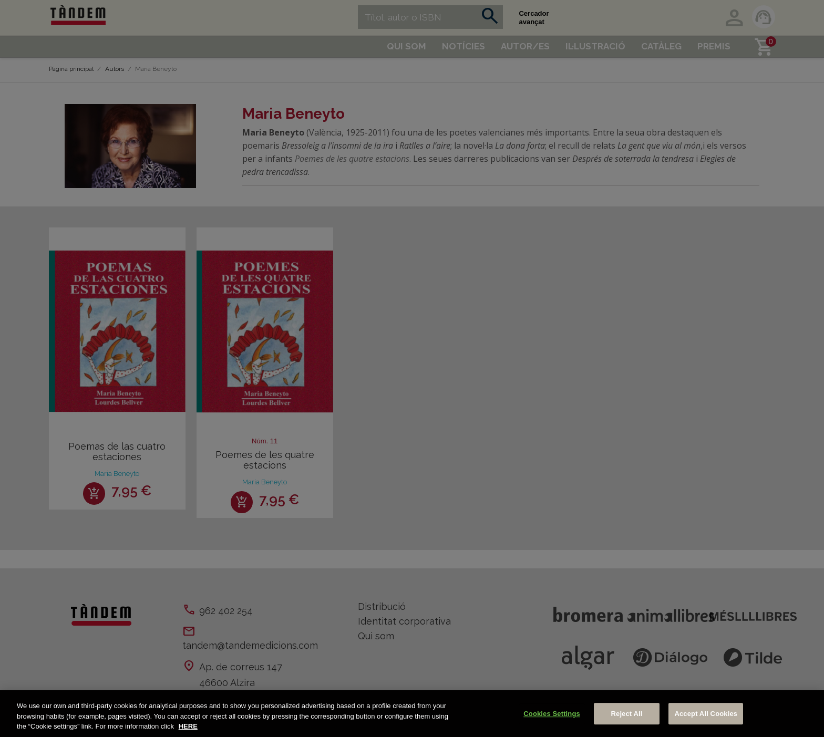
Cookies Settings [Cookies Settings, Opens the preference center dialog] (551, 714)
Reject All (627, 714)
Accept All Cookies (705, 714)
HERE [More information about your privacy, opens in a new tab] (188, 726)
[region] (412, 713)
